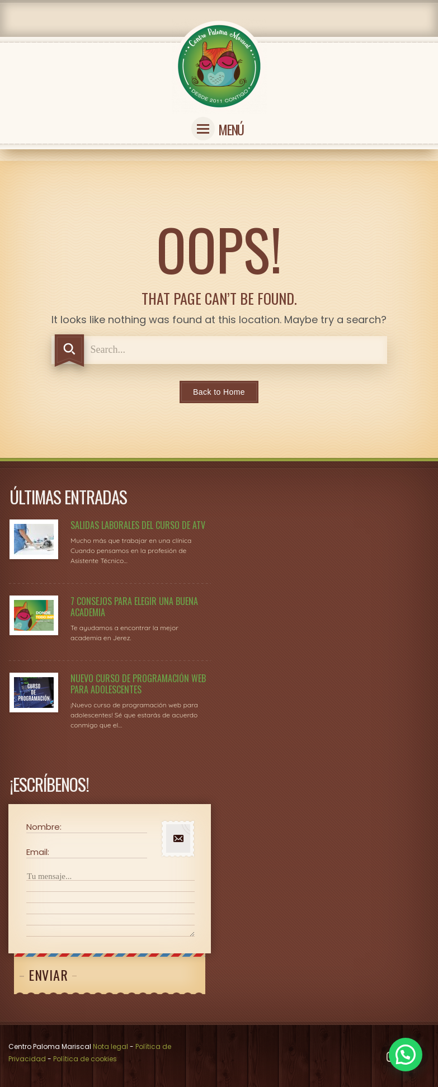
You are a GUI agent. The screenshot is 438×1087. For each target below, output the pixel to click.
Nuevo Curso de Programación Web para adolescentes (138, 684)
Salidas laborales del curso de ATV (137, 525)
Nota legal (110, 1046)
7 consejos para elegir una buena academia (134, 607)
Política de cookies (85, 1059)
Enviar (48, 974)
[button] (405, 1054)
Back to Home (219, 391)
